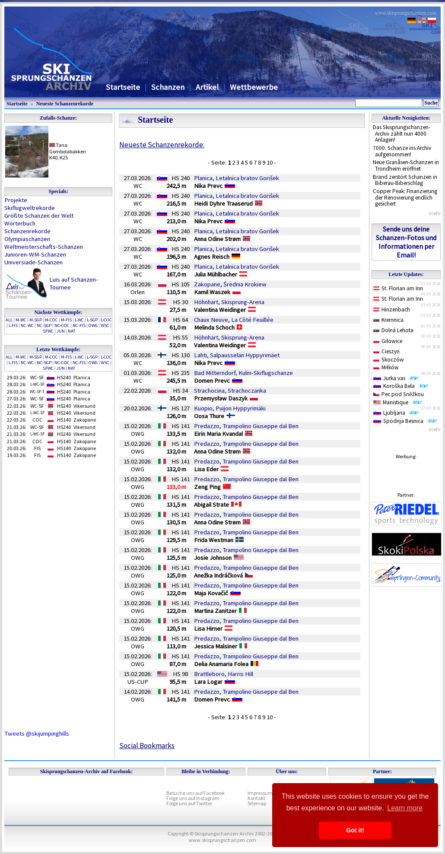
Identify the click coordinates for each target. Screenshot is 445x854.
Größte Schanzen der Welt (38, 215)
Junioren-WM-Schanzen (35, 254)
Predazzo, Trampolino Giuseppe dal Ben (246, 426)
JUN (61, 331)
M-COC (51, 320)
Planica (81, 377)
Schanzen (167, 87)
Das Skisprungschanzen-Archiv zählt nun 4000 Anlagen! (401, 133)
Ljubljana (396, 412)
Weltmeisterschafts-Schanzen (43, 247)
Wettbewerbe (254, 87)
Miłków (386, 367)
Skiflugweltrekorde (29, 208)
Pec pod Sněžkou (398, 394)
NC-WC (27, 325)
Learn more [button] (405, 808)
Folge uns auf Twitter (189, 803)
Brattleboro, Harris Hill (223, 674)
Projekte (15, 200)
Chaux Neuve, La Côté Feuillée (233, 320)
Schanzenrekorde (27, 231)
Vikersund (84, 406)
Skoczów (388, 359)
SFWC (48, 331)
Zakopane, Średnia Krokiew (230, 284)
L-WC (79, 320)
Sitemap (257, 803)
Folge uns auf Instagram (192, 798)
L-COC (106, 320)
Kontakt (256, 798)
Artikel (207, 87)
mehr (435, 213)
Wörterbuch (19, 223)
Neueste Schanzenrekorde (64, 104)
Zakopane (84, 419)
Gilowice (387, 341)
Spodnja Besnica (405, 421)
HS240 (64, 377)
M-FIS (66, 320)
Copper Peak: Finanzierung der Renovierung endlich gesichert (405, 197)
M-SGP (35, 320)
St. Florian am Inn (398, 288)
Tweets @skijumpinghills (36, 733)
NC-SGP (44, 325)
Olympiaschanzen (27, 239)
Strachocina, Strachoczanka (230, 390)
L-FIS (13, 325)
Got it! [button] (355, 830)
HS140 (64, 419)
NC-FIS (79, 325)
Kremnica (388, 320)
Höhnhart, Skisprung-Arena (229, 302)
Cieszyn (386, 351)
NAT (71, 331)
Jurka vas (396, 378)
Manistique (397, 402)
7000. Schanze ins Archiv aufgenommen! (402, 151)
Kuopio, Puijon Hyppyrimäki (230, 408)
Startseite (123, 87)
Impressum (260, 793)
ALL (9, 320)
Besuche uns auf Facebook (195, 793)
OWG (93, 325)
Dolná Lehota (393, 330)
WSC (105, 325)
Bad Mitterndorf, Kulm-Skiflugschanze (243, 373)
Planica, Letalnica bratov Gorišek (236, 178)
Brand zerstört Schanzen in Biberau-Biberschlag (405, 180)
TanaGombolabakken (67, 148)
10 (270, 162)
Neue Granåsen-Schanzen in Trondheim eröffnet (406, 165)
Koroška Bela (401, 386)
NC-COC (62, 325)
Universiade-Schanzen (33, 262)
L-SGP (92, 320)
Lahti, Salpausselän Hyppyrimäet (237, 355)
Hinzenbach (391, 309)
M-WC (21, 320)
